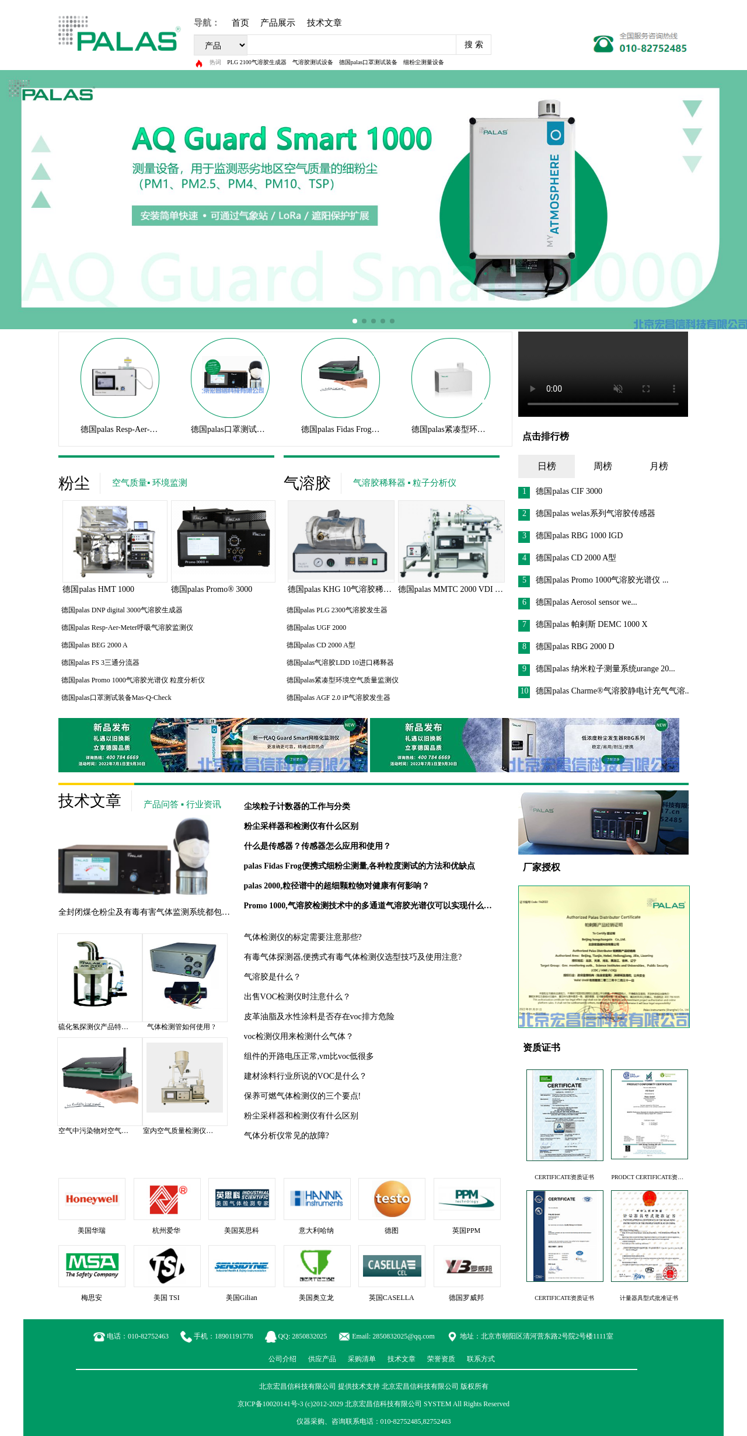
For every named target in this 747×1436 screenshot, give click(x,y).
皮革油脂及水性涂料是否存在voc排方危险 (319, 1016)
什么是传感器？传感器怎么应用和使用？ (317, 846)
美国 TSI (166, 1298)
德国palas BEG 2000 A (94, 645)
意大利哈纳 (316, 1230)
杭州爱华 (166, 1230)
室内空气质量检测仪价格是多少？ (195, 1131)
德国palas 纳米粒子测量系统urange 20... (596, 668)
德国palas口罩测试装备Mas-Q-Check (255, 429)
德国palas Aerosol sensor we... (577, 602)
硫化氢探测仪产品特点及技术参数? (112, 1027)
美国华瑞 (92, 1230)
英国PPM (466, 1230)
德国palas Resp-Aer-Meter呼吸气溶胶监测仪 (158, 429)
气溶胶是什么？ (272, 977)
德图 (392, 1230)
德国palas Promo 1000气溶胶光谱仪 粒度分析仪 (133, 680)
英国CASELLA (391, 1298)
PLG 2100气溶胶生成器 (256, 62)
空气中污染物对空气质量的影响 (107, 1131)
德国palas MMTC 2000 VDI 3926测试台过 (471, 589)
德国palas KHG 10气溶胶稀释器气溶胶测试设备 (372, 589)
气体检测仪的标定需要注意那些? (303, 937)
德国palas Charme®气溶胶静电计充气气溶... (604, 690)
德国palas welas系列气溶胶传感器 (586, 513)
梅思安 (91, 1298)
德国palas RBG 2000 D (566, 646)
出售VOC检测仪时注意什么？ (297, 996)
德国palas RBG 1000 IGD (570, 535)
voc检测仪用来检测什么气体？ (299, 1036)
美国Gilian (241, 1298)
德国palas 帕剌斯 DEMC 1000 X (582, 624)
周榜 (603, 466)
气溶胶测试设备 (312, 62)
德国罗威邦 (466, 1298)
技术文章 (324, 22)
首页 (240, 22)
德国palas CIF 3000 (560, 491)
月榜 (659, 466)
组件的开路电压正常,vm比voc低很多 (309, 1056)
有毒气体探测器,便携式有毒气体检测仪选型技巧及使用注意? (353, 957)
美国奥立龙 (316, 1298)
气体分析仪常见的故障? (286, 1135)
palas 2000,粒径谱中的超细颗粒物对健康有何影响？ (337, 885)
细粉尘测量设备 (423, 62)
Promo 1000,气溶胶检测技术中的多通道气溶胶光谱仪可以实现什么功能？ (376, 905)
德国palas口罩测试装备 (368, 62)
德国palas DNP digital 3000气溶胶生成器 (122, 610)
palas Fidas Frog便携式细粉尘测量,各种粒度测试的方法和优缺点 (360, 866)
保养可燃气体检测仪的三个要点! (302, 1096)
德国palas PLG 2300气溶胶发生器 (337, 610)
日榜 (546, 466)
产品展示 (277, 22)
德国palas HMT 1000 (98, 589)
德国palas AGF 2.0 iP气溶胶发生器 (338, 697)
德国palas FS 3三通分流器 (100, 662)
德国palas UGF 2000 (317, 627)
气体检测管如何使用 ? (181, 1027)
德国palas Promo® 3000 (212, 589)
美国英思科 (241, 1230)
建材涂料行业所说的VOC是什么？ (306, 1076)
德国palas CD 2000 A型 (321, 645)
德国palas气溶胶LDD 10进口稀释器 (340, 662)
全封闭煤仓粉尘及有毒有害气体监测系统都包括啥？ (152, 912)
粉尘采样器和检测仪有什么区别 (301, 826)
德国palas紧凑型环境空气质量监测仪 (477, 429)
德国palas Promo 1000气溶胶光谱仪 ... (593, 580)
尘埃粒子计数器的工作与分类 (297, 806)
